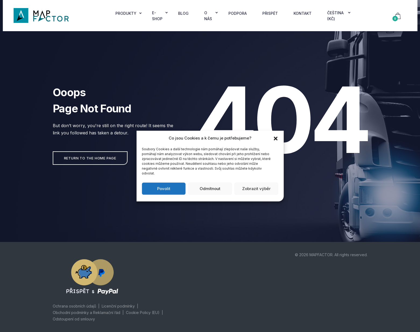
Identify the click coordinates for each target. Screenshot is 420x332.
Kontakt (303, 13)
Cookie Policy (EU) (143, 312)
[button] (275, 138)
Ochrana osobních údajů (74, 306)
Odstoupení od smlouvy (74, 319)
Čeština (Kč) (335, 15)
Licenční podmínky (118, 306)
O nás (208, 15)
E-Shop (157, 15)
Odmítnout (210, 188)
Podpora (237, 13)
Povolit (163, 188)
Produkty (125, 13)
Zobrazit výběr (256, 188)
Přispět (270, 13)
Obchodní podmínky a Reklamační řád (86, 312)
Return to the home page (90, 158)
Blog (183, 13)
